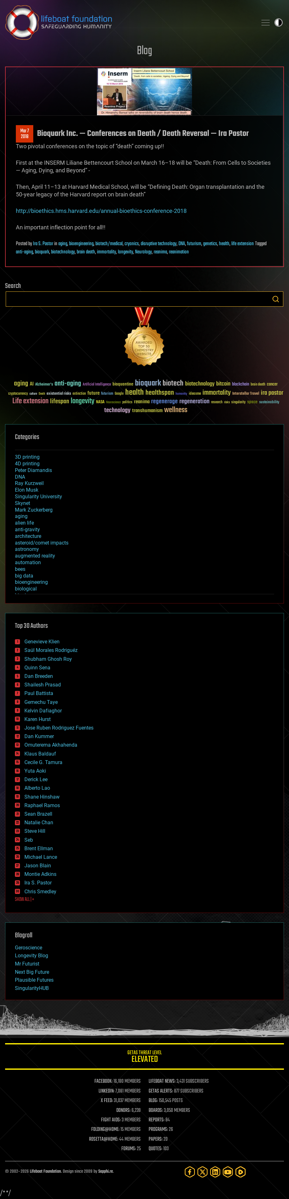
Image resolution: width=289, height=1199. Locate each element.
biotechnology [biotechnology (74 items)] (200, 384)
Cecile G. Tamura (43, 762)
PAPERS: (156, 1139)
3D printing (27, 457)
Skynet (22, 503)
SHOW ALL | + (24, 900)
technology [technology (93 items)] (117, 410)
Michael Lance (40, 857)
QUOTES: (155, 1149)
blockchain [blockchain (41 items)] (240, 384)
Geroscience (28, 948)
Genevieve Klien (42, 642)
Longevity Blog (31, 956)
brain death (86, 252)
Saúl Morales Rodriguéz (51, 650)
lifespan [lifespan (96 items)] (59, 401)
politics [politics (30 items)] (127, 402)
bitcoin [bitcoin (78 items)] (223, 384)
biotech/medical (109, 244)
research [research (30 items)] (216, 402)
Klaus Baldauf (40, 754)
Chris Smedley (40, 892)
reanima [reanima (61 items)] (142, 402)
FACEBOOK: (103, 1081)
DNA (181, 244)
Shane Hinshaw (42, 797)
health (224, 244)
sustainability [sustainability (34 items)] (269, 402)
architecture (28, 536)
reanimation (179, 252)
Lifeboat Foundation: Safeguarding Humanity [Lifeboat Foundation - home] (128, 22)
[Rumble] (240, 1171)
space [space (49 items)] (252, 402)
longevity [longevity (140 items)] (82, 401)
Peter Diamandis (33, 470)
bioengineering (81, 244)
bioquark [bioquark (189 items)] (148, 383)
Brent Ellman (38, 848)
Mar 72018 (24, 134)
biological (26, 589)
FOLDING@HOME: (105, 1130)
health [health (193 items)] (134, 392)
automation (28, 562)
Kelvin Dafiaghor (43, 711)
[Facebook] (190, 1171)
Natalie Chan (38, 823)
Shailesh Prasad (42, 685)
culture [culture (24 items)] (33, 394)
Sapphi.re (105, 1171)
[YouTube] (228, 1171)
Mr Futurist (27, 964)
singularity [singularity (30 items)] (238, 402)
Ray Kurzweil (29, 483)
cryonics (132, 244)
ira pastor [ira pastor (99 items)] (272, 393)
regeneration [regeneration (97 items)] (194, 401)
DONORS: (123, 1111)
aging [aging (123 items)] (21, 384)
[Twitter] (202, 1171)
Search (275, 299)
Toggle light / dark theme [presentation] (278, 22)
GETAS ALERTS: (161, 1091)
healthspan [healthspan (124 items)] (159, 393)
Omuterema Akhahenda (50, 745)
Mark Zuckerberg (34, 510)
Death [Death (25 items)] (42, 394)
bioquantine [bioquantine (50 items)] (122, 384)
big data (24, 576)
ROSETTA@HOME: (103, 1139)
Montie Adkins (40, 874)
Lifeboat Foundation (45, 1171)
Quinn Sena (37, 668)
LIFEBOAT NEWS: (162, 1081)
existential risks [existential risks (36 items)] (59, 394)
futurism (194, 244)
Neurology (143, 252)
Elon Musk (26, 490)
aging (62, 244)
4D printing (27, 464)
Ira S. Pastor (43, 244)
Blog (144, 51)
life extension (242, 244)
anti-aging (24, 252)
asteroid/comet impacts (41, 543)
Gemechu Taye (41, 702)
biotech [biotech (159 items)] (173, 383)
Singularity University (38, 497)
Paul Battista (38, 693)
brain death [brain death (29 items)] (258, 385)
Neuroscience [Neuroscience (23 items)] (113, 403)
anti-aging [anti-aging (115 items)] (68, 384)
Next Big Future (32, 972)
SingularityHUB (32, 988)
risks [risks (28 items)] (227, 402)
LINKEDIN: (106, 1091)
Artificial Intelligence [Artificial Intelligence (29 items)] (97, 385)
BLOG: (153, 1101)
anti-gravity (27, 529)
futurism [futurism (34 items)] (107, 394)
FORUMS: (128, 1149)
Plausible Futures (34, 980)
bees (20, 569)
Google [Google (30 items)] (119, 394)
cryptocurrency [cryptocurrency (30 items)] (18, 394)
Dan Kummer (39, 736)
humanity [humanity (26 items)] (181, 394)
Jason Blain (37, 866)
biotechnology (63, 252)
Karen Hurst (37, 719)
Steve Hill (34, 831)
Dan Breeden (38, 676)
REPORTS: (156, 1120)
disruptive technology (159, 244)
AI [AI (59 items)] (32, 384)
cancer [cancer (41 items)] (272, 384)
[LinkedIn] (215, 1171)
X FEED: (107, 1101)
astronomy (27, 549)
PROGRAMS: (158, 1130)
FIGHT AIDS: (111, 1120)
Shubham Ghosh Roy (48, 659)
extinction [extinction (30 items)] (79, 394)
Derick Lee (36, 779)
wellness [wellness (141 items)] (175, 410)
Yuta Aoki (35, 771)
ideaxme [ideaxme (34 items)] (195, 394)
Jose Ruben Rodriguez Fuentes (58, 728)
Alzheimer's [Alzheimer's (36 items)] (44, 384)
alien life (24, 523)
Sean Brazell (38, 814)
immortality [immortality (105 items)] (216, 393)
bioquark (42, 252)
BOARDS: (156, 1111)
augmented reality (35, 556)
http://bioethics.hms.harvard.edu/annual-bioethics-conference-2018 (101, 210)
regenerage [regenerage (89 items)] (164, 401)
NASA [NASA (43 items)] (100, 402)
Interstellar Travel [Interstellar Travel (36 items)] (245, 394)
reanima (160, 252)
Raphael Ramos (42, 805)
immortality (106, 252)
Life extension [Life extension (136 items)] (30, 401)
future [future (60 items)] (93, 393)
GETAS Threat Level (144, 1057)
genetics (210, 244)
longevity (125, 252)
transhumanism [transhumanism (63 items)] (147, 411)
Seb (28, 840)
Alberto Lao (37, 788)
